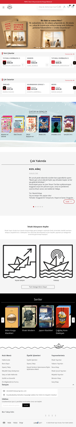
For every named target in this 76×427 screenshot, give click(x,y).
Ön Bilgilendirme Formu (10, 382)
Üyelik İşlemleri (32, 360)
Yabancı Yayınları (57, 364)
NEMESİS (30, 58)
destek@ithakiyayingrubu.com (16, 391)
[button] (35, 47)
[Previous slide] (4, 63)
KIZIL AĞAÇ (35, 169)
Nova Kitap (55, 367)
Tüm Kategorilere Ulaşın (38, 287)
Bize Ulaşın (6, 364)
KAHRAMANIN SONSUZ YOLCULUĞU (35, 84)
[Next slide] (74, 63)
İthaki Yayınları (57, 360)
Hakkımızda (6, 360)
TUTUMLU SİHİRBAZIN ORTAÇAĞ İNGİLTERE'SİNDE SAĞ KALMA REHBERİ (11, 58)
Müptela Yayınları (57, 375)
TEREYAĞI (6, 84)
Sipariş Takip (6, 367)
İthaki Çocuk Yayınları (59, 371)
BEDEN (53, 84)
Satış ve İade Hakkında (9, 375)
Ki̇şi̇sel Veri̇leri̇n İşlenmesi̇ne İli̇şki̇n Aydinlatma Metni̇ (38, 368)
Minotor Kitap (56, 378)
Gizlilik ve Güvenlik (8, 378)
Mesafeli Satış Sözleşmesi (10, 371)
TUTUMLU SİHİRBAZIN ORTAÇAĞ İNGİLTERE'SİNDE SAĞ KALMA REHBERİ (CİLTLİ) (60, 58)
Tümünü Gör (69, 54)
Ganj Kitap (55, 382)
